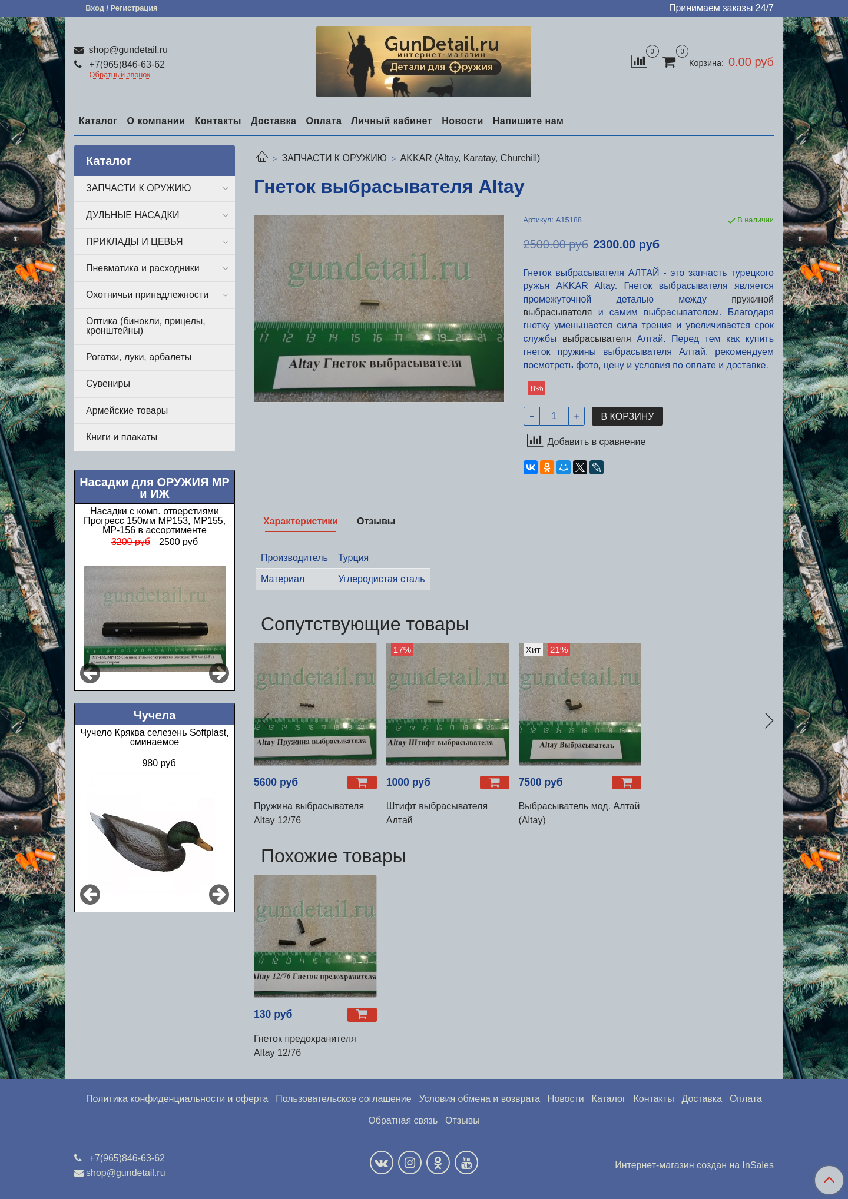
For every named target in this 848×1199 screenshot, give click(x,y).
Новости (462, 121)
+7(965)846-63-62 (126, 64)
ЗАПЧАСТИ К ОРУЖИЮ (334, 158)
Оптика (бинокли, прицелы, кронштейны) (146, 326)
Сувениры (108, 383)
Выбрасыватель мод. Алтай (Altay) (579, 813)
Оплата (324, 121)
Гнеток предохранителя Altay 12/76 (305, 1046)
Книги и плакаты (121, 437)
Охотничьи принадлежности (147, 295)
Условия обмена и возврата (479, 1099)
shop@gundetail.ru (127, 50)
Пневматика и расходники (143, 268)
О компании (156, 121)
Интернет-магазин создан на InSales (694, 1165)
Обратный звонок (120, 75)
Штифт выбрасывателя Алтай (437, 813)
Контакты (217, 121)
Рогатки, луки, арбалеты (138, 357)
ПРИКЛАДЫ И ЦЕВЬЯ (134, 242)
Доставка (274, 121)
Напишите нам (528, 121)
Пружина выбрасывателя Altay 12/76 (309, 813)
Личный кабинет (391, 121)
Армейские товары (127, 411)
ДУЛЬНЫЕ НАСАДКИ (132, 215)
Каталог (98, 121)
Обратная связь (403, 1120)
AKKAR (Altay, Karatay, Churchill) (470, 158)
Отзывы (462, 1120)
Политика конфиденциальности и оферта (177, 1099)
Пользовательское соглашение (343, 1099)
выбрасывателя (596, 339)
